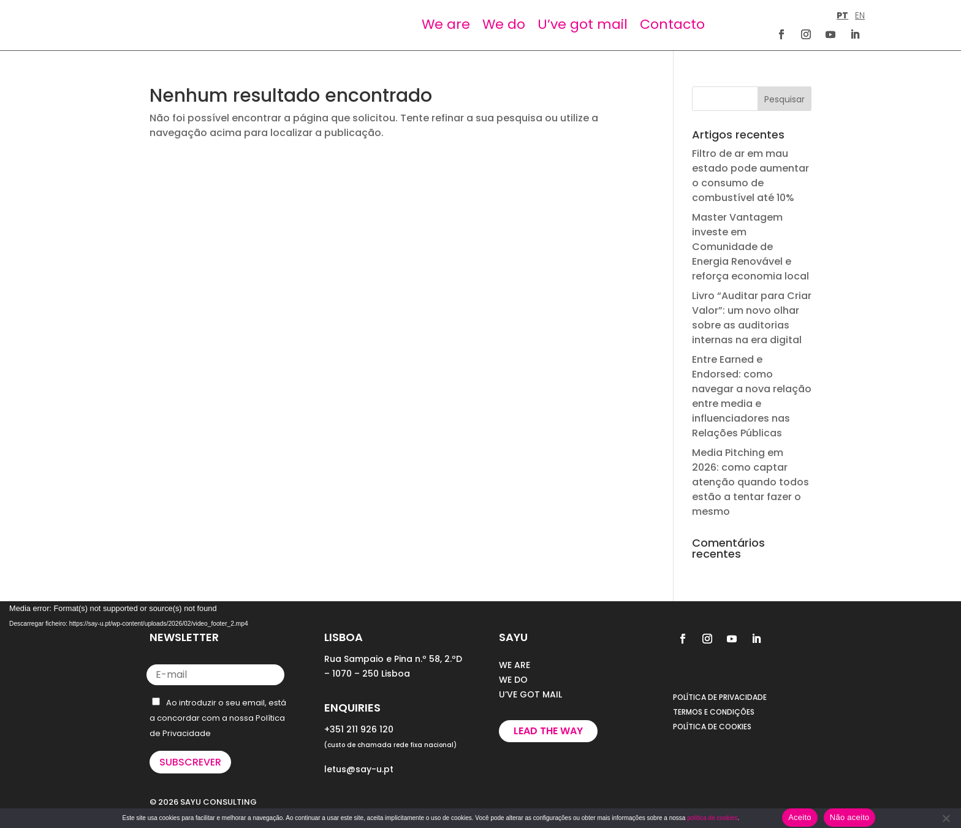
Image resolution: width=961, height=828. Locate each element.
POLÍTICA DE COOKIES (712, 726)
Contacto (672, 24)
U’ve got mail (582, 24)
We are (446, 24)
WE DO (513, 680)
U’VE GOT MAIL (530, 694)
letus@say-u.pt (358, 769)
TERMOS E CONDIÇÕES (713, 712)
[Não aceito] (946, 818)
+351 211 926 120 (358, 729)
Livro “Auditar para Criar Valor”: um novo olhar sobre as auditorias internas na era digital (751, 318)
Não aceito (850, 817)
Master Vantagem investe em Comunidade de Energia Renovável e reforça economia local (750, 246)
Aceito (799, 817)
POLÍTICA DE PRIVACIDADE (720, 697)
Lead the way (548, 731)
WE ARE (514, 665)
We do (503, 24)
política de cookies (712, 818)
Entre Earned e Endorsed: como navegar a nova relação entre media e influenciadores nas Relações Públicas (751, 396)
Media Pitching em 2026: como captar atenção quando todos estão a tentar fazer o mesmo (750, 482)
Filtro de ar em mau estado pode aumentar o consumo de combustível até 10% (750, 175)
